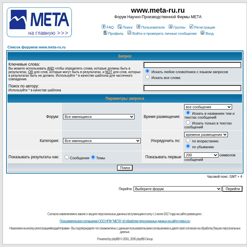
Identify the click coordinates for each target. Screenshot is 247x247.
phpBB (115, 239)
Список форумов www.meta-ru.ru (36, 47)
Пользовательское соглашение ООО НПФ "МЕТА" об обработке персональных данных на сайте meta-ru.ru (124, 221)
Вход (207, 33)
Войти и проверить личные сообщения (162, 33)
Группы (177, 27)
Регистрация (202, 27)
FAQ (108, 27)
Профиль (113, 33)
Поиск (125, 27)
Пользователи (150, 27)
